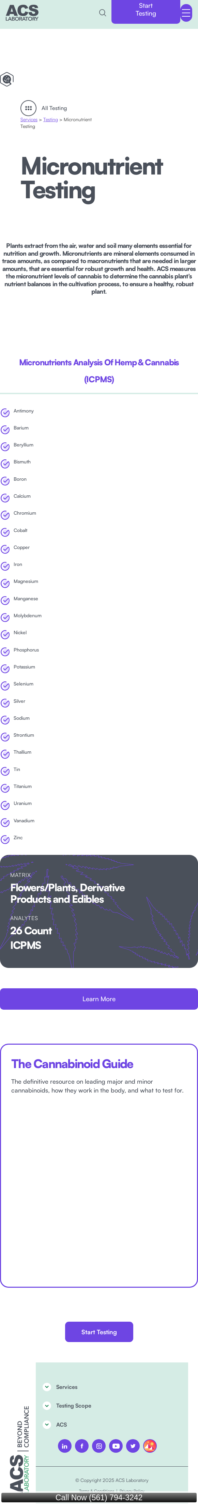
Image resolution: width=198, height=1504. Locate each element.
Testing (50, 119)
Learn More (99, 999)
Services (28, 119)
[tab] (99, 371)
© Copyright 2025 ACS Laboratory (112, 1480)
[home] (22, 13)
